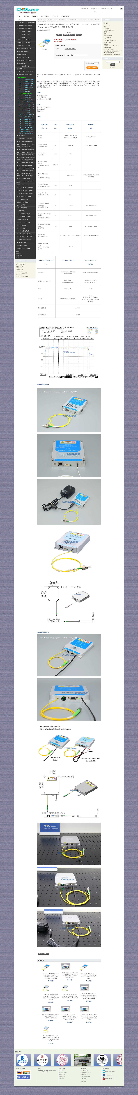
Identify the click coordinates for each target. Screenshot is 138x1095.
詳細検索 (112, 67)
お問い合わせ (65, 16)
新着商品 (26, 16)
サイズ (57, 48)
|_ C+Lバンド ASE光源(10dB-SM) (26, 112)
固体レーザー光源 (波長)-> (24, 48)
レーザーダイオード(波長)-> (24, 28)
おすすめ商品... (19, 255)
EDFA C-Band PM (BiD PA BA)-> (26, 168)
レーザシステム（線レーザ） (24, 236)
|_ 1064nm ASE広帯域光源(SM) (25, 123)
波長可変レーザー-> (22, 69)
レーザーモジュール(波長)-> (24, 25)
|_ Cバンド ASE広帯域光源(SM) (26, 79)
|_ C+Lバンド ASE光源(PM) (25, 110)
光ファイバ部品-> (21, 205)
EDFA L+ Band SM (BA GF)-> (25, 176)
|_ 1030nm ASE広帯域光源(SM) (25, 121)
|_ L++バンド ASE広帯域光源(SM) (26, 102)
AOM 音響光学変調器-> (23, 202)
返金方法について (86, 1074)
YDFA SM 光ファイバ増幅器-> (25, 187)
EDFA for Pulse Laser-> (23, 185)
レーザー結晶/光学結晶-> (23, 231)
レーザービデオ (107, 47)
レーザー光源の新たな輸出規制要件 (112, 54)
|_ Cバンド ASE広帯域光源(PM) (26, 83)
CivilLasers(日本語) (97, 5)
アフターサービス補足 (109, 49)
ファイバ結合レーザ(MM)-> (24, 31)
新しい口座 (120, 12)
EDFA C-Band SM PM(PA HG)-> (25, 154)
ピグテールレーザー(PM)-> (24, 45)
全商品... (18, 257)
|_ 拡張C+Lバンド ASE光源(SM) (26, 114)
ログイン (99, 12)
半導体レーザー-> (21, 54)
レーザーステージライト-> (24, 239)
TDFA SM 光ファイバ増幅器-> (25, 193)
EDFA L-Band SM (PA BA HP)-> (25, 170)
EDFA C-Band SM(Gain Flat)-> (25, 149)
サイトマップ (19, 271)
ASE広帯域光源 (46, 19)
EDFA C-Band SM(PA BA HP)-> (25, 141)
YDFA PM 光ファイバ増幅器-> (25, 190)
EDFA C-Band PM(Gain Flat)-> (25, 152)
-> (22, 77)
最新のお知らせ (107, 38)
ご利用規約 (19, 267)
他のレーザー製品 (22, 245)
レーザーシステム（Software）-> (26, 234)
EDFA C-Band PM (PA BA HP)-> (25, 160)
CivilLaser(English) (108, 4)
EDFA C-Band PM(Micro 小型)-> (25, 162)
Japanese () (84, 8)
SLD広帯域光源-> (21, 135)
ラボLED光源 (20, 210)
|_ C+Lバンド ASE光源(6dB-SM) (26, 108)
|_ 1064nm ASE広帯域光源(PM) (25, 125)
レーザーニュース (108, 25)
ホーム (18, 16)
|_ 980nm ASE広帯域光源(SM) (25, 116)
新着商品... (18, 253)
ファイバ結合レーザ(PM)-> (24, 37)
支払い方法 (106, 28)
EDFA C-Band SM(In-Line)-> (24, 147)
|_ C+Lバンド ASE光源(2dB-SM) (26, 104)
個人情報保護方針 (20, 266)
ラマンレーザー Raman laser (25, 71)
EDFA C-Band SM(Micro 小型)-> (25, 144)
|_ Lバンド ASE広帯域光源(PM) (25, 97)
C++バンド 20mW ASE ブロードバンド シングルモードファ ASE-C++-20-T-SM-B (50, 1016)
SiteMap (31, 1087)
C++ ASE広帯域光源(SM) (57, 19)
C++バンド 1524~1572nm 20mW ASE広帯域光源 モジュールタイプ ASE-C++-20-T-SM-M (70, 996)
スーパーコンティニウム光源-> (25, 138)
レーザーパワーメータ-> (23, 222)
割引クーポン (19, 274)
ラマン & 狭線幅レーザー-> (24, 66)
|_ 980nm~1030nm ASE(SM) (25, 118)
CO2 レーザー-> (21, 242)
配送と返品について (21, 264)
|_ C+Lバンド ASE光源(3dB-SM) (26, 106)
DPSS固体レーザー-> (22, 51)
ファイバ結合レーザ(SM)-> (24, 34)
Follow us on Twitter (109, 1071)
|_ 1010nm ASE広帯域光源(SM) (25, 119)
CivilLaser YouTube (108, 1078)
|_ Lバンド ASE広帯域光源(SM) (25, 95)
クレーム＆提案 (107, 37)
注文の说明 (106, 44)
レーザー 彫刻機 (21, 225)
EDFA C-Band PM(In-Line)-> (24, 165)
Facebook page (108, 1075)
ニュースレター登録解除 (22, 276)
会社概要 (106, 23)
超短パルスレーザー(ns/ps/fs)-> (25, 60)
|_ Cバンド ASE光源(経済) (24, 89)
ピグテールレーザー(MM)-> (24, 40)
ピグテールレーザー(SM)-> (24, 43)
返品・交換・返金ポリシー (110, 40)
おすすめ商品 (44, 16)
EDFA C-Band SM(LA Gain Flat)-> (26, 157)
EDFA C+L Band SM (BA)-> (24, 178)
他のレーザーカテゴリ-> (23, 248)
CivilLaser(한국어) (118, 5)
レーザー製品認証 (108, 35)
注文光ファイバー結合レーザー (111, 45)
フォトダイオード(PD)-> (23, 213)
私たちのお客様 (107, 42)
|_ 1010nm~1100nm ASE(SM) (25, 129)
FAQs (105, 33)
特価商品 (34, 16)
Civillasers (26, 1087)
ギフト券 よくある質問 (21, 273)
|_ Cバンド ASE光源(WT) (24, 91)
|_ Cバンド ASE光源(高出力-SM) (26, 81)
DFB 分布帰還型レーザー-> (24, 63)
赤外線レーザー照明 (22, 219)
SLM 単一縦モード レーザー (24, 74)
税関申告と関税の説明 (109, 30)
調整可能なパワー (60, 55)
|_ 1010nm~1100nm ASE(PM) (25, 131)
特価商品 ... (18, 251)
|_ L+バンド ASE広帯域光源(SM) (26, 99)
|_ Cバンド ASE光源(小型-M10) (25, 87)
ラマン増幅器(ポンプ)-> (23, 199)
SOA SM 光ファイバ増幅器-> (24, 196)
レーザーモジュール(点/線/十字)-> (26, 22)
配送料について (107, 32)
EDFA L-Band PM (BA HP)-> (24, 173)
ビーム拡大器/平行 (22, 208)
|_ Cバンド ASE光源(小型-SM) (25, 85)
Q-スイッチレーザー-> (23, 57)
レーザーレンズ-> (21, 228)
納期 (105, 26)
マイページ (55, 16)
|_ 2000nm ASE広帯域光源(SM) (25, 133)
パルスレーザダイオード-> (24, 216)
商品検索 (107, 58)
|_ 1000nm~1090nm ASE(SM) (25, 127)
